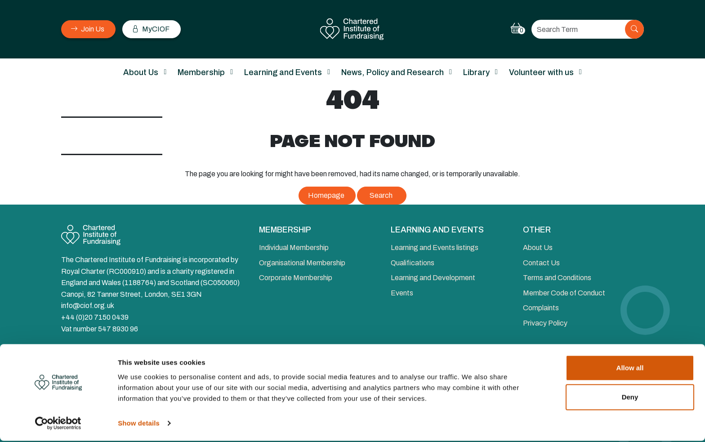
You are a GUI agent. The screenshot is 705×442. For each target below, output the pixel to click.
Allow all (630, 369)
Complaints (541, 308)
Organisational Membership (302, 263)
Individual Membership (294, 247)
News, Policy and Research (392, 72)
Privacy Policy (545, 323)
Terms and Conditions (557, 277)
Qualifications (412, 263)
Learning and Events (283, 72)
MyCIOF (151, 29)
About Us (140, 72)
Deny (630, 398)
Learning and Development (433, 277)
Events (402, 293)
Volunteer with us (541, 72)
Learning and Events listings (434, 247)
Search (381, 195)
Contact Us (541, 263)
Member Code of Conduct (564, 293)
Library (476, 72)
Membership (201, 72)
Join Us (87, 29)
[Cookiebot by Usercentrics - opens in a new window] (58, 424)
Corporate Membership (295, 277)
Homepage (326, 195)
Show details (139, 424)
